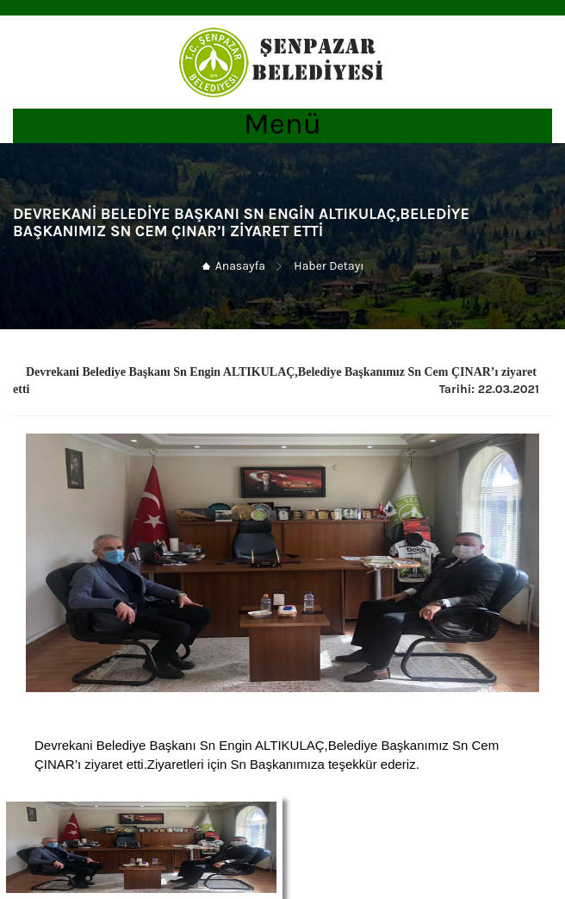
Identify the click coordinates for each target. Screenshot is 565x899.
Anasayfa (240, 266)
